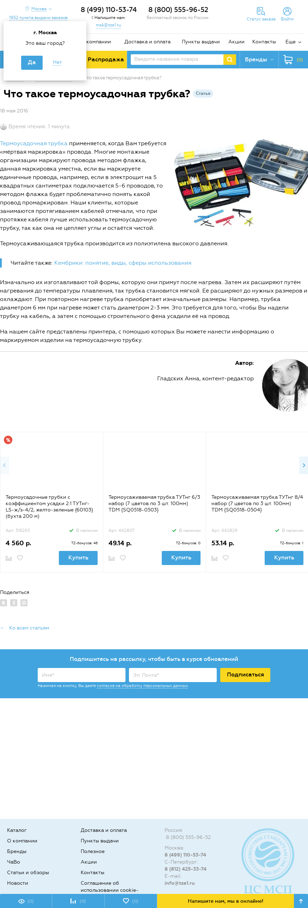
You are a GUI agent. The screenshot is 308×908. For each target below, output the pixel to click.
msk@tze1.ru (108, 25)
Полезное (93, 851)
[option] (51, 502)
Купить (78, 557)
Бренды (16, 851)
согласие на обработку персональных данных (142, 685)
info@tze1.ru (180, 883)
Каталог (17, 830)
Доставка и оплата (147, 42)
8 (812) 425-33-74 (186, 869)
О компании (96, 42)
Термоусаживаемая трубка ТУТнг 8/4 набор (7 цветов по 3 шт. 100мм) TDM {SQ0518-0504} (257, 503)
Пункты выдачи (201, 42)
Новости (17, 883)
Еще (290, 42)
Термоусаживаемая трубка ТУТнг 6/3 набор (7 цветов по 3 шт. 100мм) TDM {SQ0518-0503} (154, 503)
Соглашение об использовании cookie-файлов (109, 890)
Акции (236, 42)
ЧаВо (13, 862)
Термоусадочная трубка (34, 143)
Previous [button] (4, 465)
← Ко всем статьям (24, 628)
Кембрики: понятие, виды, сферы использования (122, 262)
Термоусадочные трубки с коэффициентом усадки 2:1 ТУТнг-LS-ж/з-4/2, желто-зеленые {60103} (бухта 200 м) (49, 506)
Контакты (264, 42)
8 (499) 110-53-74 (109, 10)
